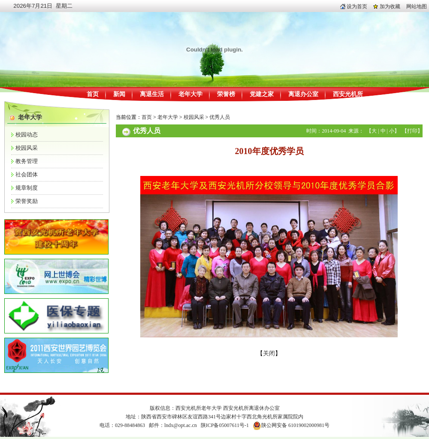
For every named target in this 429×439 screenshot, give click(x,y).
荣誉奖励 (26, 201)
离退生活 (152, 94)
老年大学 (190, 94)
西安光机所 (348, 94)
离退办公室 (303, 94)
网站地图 (416, 6)
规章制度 (26, 188)
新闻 (119, 94)
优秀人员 (219, 117)
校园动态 (26, 134)
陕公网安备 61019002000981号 (295, 425)
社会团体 (26, 174)
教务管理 (26, 161)
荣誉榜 (226, 94)
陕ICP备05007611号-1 (225, 425)
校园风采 (26, 148)
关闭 (269, 353)
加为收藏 (386, 6)
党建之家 (262, 94)
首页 (93, 94)
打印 (412, 131)
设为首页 (353, 6)
